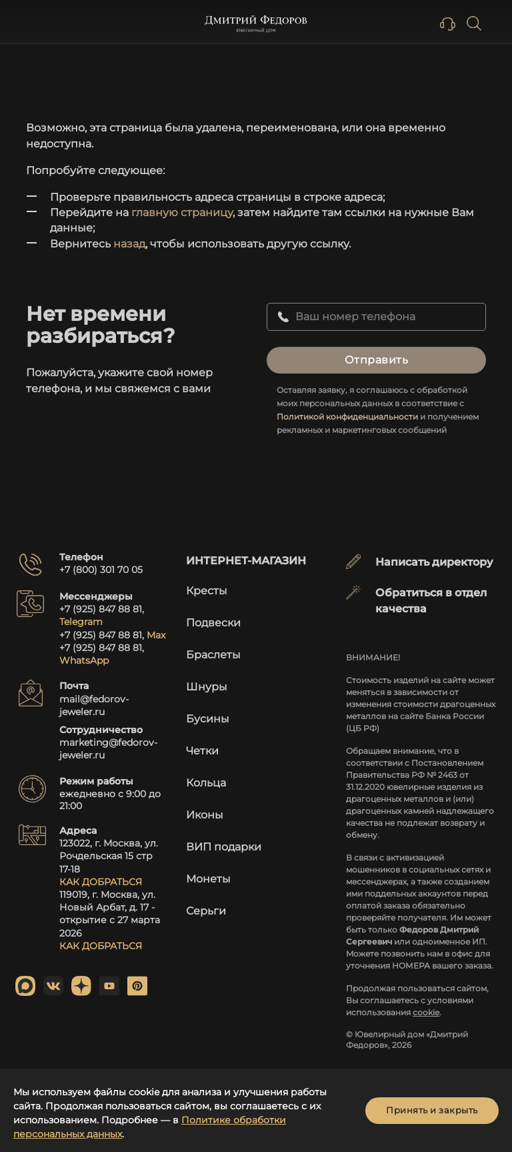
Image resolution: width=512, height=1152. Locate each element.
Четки (202, 750)
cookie (426, 1012)
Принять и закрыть (432, 1110)
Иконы (204, 814)
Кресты (206, 590)
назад (129, 243)
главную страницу (182, 212)
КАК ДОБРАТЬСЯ (100, 882)
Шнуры (206, 686)
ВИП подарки (223, 846)
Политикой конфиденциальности (347, 417)
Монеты (208, 879)
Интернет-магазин (246, 560)
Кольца (206, 782)
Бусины (207, 718)
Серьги (206, 911)
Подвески (213, 622)
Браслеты (213, 654)
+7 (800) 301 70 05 (101, 570)
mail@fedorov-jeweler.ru (94, 705)
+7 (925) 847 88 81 (100, 609)
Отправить (377, 360)
